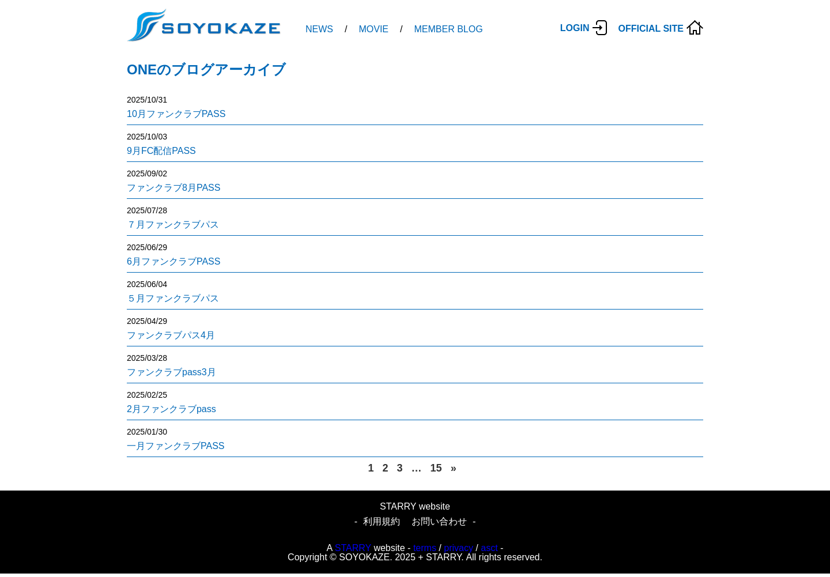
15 (436, 468)
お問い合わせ (439, 521)
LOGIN (575, 28)
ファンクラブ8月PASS (173, 188)
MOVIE (373, 29)
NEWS (319, 29)
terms (424, 548)
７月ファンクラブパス (173, 224)
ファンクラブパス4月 (171, 335)
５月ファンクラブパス (173, 298)
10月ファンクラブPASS (176, 114)
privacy (458, 548)
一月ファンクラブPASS (176, 446)
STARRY (353, 548)
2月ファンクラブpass (171, 409)
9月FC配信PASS (161, 151)
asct (489, 548)
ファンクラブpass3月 (171, 372)
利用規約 (381, 521)
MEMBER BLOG (448, 29)
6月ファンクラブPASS (173, 261)
